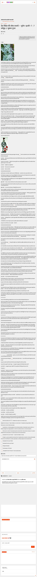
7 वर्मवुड (2, 42)
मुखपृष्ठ (3, 571)
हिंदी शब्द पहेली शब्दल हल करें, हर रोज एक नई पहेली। (8, 21)
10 (12, 358)
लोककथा (5, 23)
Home (2, 23)
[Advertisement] (18, 11)
